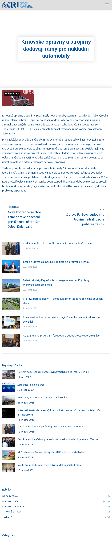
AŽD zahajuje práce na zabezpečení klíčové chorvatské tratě (50, 452)
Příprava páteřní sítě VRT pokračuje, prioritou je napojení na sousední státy (63, 301)
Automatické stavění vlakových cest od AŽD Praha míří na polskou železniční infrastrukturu (59, 412)
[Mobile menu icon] (107, 5)
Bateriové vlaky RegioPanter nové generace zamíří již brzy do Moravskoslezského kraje (58, 282)
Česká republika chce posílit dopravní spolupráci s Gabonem (57, 243)
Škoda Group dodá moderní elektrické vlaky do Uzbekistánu (49, 465)
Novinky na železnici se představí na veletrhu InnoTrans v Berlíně (53, 371)
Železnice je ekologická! (30, 384)
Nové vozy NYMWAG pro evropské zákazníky (42, 397)
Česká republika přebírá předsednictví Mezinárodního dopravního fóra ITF (57, 439)
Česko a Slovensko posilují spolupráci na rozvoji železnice (56, 261)
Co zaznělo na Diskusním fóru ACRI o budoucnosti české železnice (61, 335)
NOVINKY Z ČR (12, 94)
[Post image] (11, 248)
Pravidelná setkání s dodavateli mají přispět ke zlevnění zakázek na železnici (61, 319)
